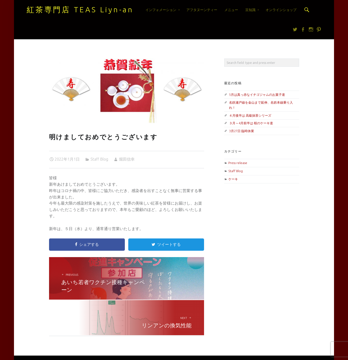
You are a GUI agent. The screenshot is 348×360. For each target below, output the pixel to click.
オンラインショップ (281, 10)
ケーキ (233, 179)
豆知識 (250, 10)
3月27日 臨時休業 (241, 131)
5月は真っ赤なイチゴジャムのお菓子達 (257, 94)
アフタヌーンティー (201, 10)
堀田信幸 (127, 159)
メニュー (231, 10)
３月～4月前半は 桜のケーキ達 (251, 123)
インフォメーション (160, 10)
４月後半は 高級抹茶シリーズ (250, 115)
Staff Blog (99, 159)
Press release (237, 163)
